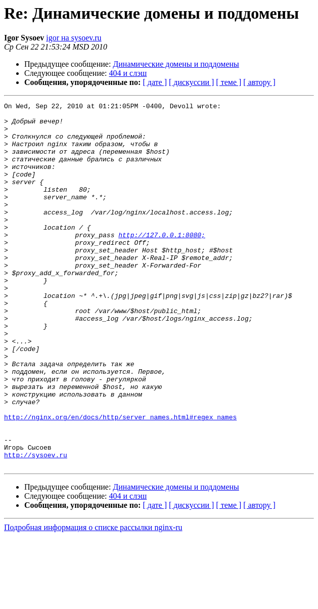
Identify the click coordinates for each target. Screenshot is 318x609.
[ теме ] (228, 82)
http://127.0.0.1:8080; (161, 262)
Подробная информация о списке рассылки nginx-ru (93, 600)
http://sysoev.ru (35, 526)
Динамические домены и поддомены (176, 64)
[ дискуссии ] (191, 82)
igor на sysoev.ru (73, 37)
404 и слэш (128, 73)
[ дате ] (155, 82)
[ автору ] (259, 82)
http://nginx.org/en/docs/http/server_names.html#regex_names (120, 480)
